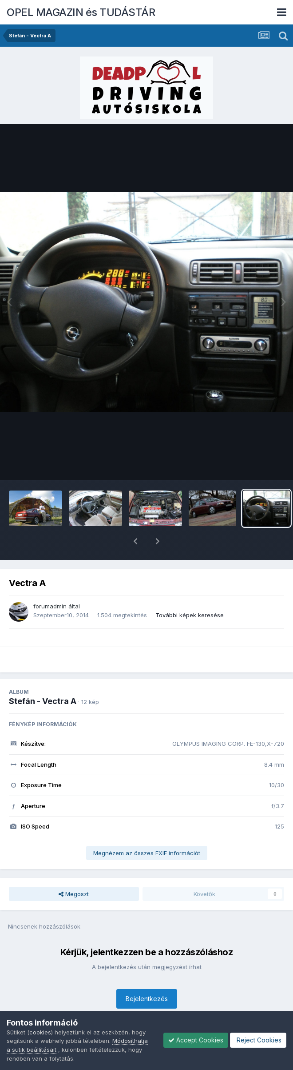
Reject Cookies (258, 1040)
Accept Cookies (195, 1040)
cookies (40, 1032)
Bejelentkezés (147, 975)
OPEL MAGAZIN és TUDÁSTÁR (81, 12)
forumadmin (50, 583)
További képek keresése (189, 591)
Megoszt (74, 870)
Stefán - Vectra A (42, 678)
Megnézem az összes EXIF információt (146, 829)
